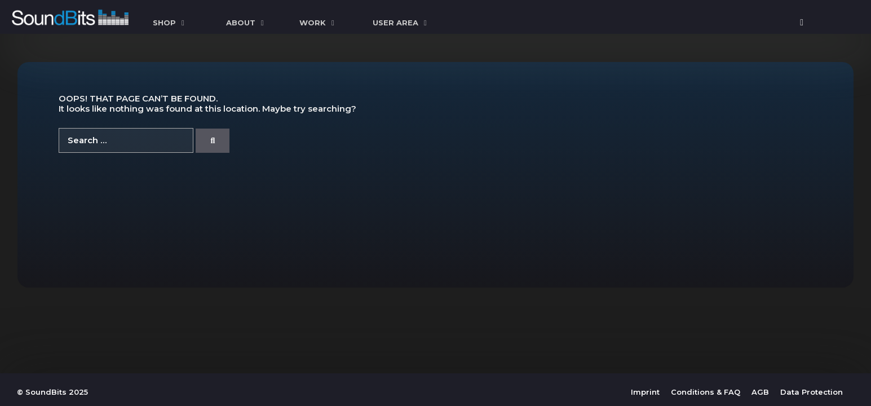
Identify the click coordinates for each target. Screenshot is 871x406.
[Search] (212, 141)
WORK (318, 22)
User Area (401, 22)
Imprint (645, 391)
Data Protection (811, 391)
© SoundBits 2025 (52, 391)
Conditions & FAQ (705, 391)
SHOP (170, 22)
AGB (760, 391)
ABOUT (246, 22)
